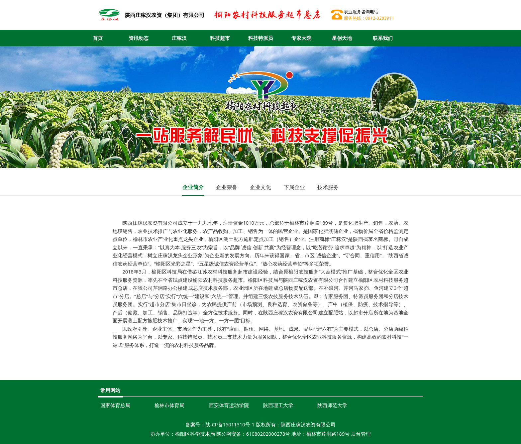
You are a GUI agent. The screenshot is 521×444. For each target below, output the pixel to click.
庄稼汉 (179, 38)
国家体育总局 (115, 405)
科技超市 (220, 38)
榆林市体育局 (169, 405)
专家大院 (301, 38)
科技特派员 (260, 38)
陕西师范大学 (332, 405)
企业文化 (260, 187)
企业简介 (193, 187)
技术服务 (328, 187)
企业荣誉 (226, 187)
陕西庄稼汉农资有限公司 (308, 424)
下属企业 (294, 187)
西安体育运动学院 (229, 405)
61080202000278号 (268, 433)
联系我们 (383, 38)
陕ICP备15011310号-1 (230, 424)
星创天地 (342, 38)
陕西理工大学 (278, 405)
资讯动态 (139, 38)
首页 (98, 38)
